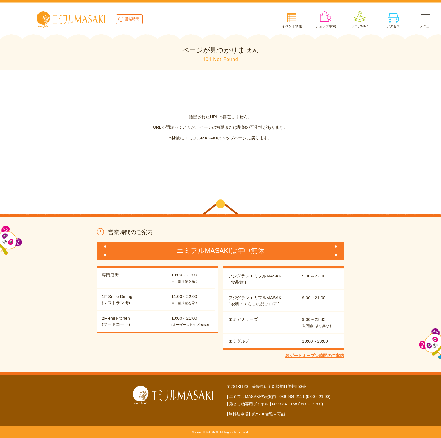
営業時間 (132, 19)
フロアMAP (359, 26)
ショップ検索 (326, 26)
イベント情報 (292, 26)
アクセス (393, 26)
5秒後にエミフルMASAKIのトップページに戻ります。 (220, 137)
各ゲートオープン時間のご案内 (314, 355)
